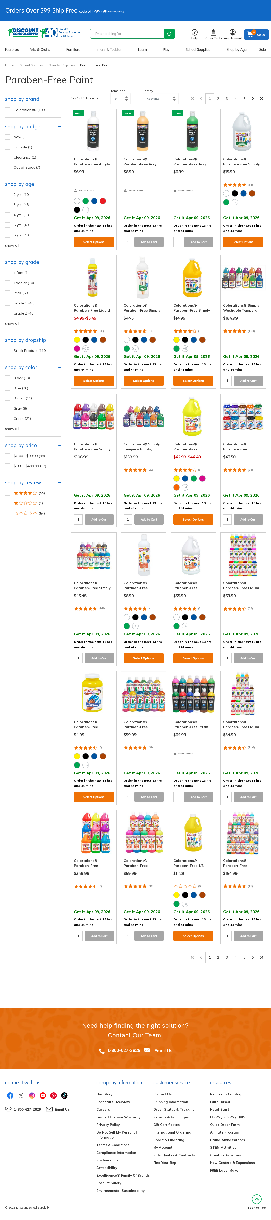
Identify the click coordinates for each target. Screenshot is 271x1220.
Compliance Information (116, 1153)
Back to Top (257, 1201)
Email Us (163, 1050)
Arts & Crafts (40, 49)
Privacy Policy (108, 1125)
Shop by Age (237, 49)
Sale (262, 49)
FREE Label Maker (225, 1170)
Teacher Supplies (62, 65)
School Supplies (198, 49)
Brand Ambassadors (227, 1140)
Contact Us (162, 1094)
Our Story (104, 1094)
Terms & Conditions (112, 1145)
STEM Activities (223, 1147)
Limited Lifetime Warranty (118, 1117)
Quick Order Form (225, 1125)
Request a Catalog (225, 1094)
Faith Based (220, 1102)
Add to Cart (149, 242)
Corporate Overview (113, 1102)
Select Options (93, 242)
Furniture (73, 49)
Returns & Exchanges (171, 1117)
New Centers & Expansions (232, 1163)
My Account (162, 1147)
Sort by (148, 91)
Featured (12, 49)
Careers (103, 1109)
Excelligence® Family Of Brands (123, 1175)
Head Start (219, 1109)
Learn (142, 49)
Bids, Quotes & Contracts (174, 1155)
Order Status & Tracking (173, 1109)
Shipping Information (170, 1102)
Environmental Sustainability (120, 1191)
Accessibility (106, 1168)
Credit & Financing (168, 1140)
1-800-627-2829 (123, 1050)
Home (9, 65)
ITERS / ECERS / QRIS (227, 1117)
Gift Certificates (166, 1125)
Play (166, 49)
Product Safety (108, 1183)
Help (194, 34)
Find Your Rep (164, 1163)
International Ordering (172, 1132)
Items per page (117, 93)
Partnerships (107, 1160)
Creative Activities (225, 1155)
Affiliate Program (224, 1132)
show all (12, 245)
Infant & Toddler (109, 49)
